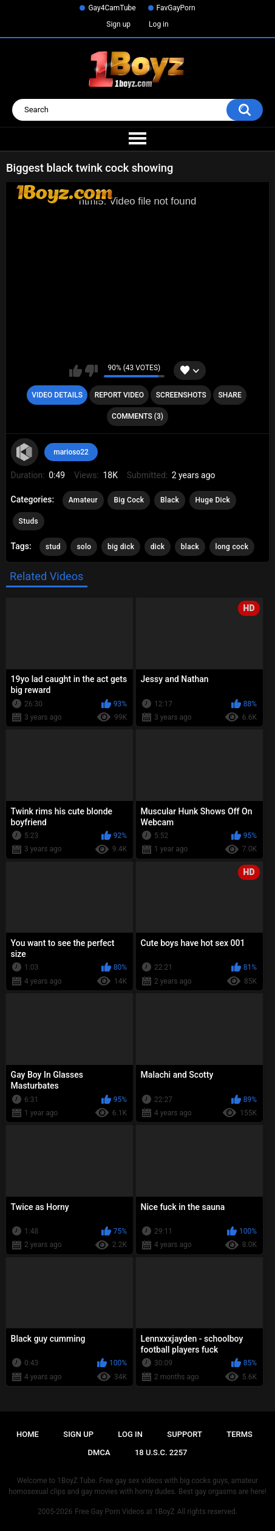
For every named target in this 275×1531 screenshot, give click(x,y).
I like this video (75, 371)
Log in (159, 24)
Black (169, 500)
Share (230, 395)
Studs (28, 521)
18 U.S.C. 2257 (161, 1452)
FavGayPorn (176, 8)
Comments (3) (137, 416)
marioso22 (71, 452)
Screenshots (181, 395)
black (190, 546)
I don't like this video (91, 371)
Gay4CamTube (111, 8)
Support (184, 1434)
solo (83, 546)
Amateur (83, 500)
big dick (120, 546)
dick (158, 546)
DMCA (99, 1452)
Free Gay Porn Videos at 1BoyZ (124, 1511)
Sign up (118, 24)
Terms (239, 1434)
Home (27, 1434)
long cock (232, 546)
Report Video (119, 395)
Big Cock (129, 500)
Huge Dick (213, 500)
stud (53, 546)
